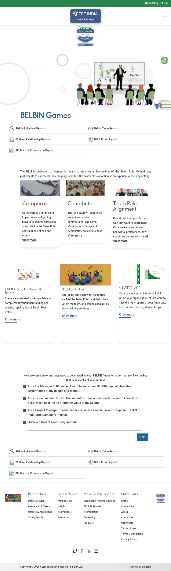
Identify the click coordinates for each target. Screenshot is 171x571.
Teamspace (64, 511)
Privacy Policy (128, 539)
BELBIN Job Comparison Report (31, 150)
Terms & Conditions (132, 533)
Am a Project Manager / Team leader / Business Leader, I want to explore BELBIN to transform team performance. (83, 412)
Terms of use (128, 528)
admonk (146, 566)
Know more (12, 319)
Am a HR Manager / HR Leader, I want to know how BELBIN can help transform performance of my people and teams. (80, 388)
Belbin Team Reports (103, 128)
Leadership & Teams (39, 506)
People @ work (36, 500)
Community (127, 506)
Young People (35, 517)
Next (142, 437)
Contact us (127, 517)
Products (88, 522)
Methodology (65, 500)
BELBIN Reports (92, 506)
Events (125, 500)
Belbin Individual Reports (27, 128)
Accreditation (91, 511)
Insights (62, 506)
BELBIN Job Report (102, 139)
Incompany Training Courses (99, 500)
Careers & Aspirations (40, 511)
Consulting (90, 517)
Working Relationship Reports (30, 139)
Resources (63, 517)
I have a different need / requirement (52, 422)
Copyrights (127, 522)
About (124, 511)
